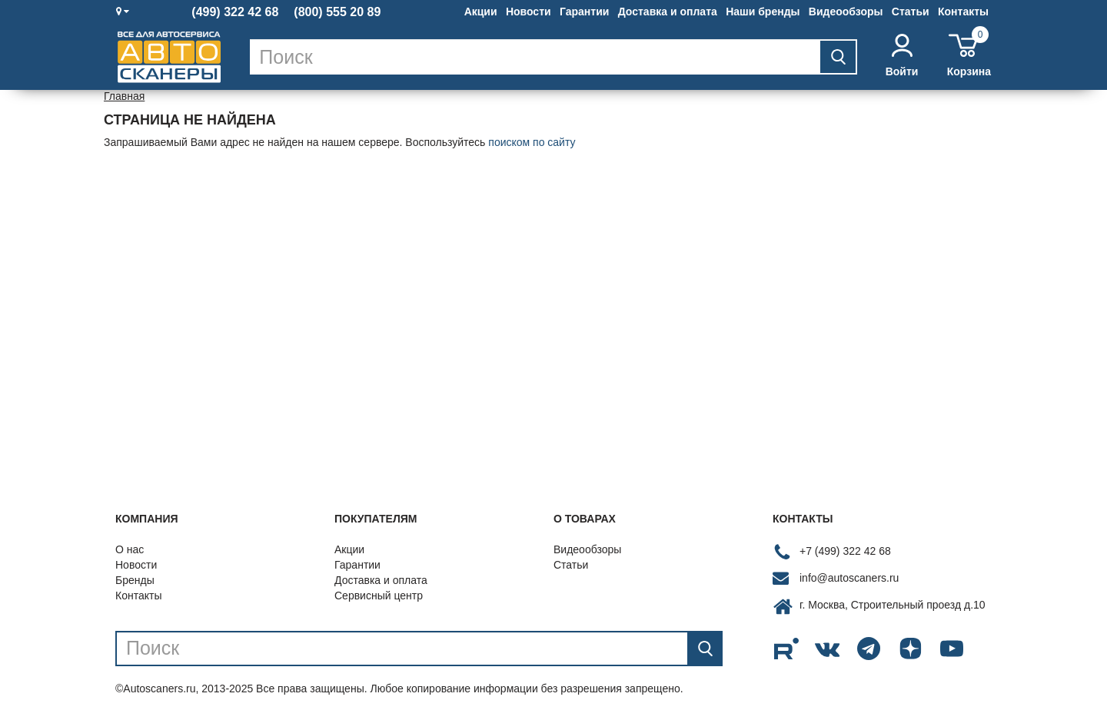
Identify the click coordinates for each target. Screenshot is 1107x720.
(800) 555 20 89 (337, 12)
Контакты (963, 11)
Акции (480, 11)
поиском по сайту (531, 142)
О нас (129, 549)
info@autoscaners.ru (849, 578)
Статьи (910, 11)
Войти (902, 56)
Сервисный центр (378, 595)
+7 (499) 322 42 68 (845, 551)
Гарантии (584, 11)
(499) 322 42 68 (234, 12)
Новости (528, 11)
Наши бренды (763, 11)
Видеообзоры (846, 11)
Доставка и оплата (667, 11)
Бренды (135, 580)
